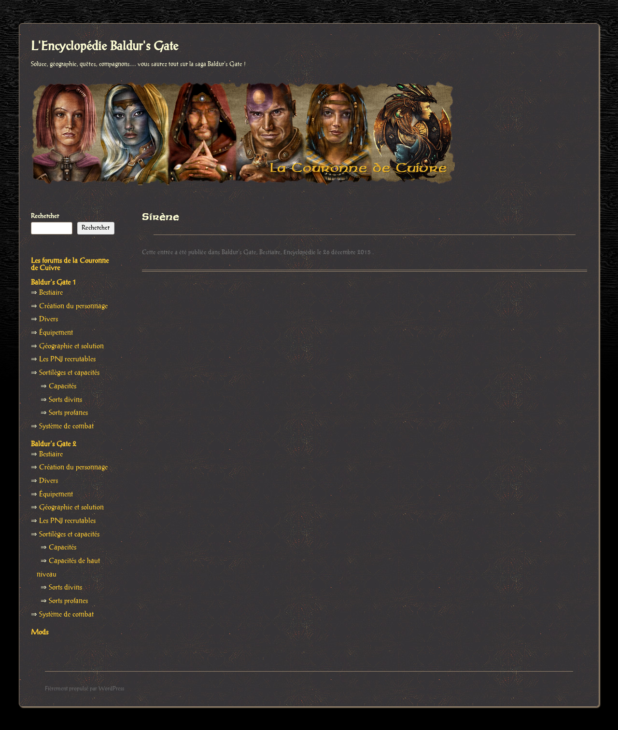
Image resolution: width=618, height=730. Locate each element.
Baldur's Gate (239, 252)
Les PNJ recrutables (67, 359)
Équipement (56, 333)
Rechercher (45, 216)
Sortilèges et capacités (69, 373)
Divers (48, 319)
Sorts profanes (68, 413)
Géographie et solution (71, 346)
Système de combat (66, 426)
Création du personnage (73, 306)
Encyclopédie (299, 252)
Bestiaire (270, 252)
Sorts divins (65, 400)
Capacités (62, 386)
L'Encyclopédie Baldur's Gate (104, 47)
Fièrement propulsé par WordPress (84, 688)
